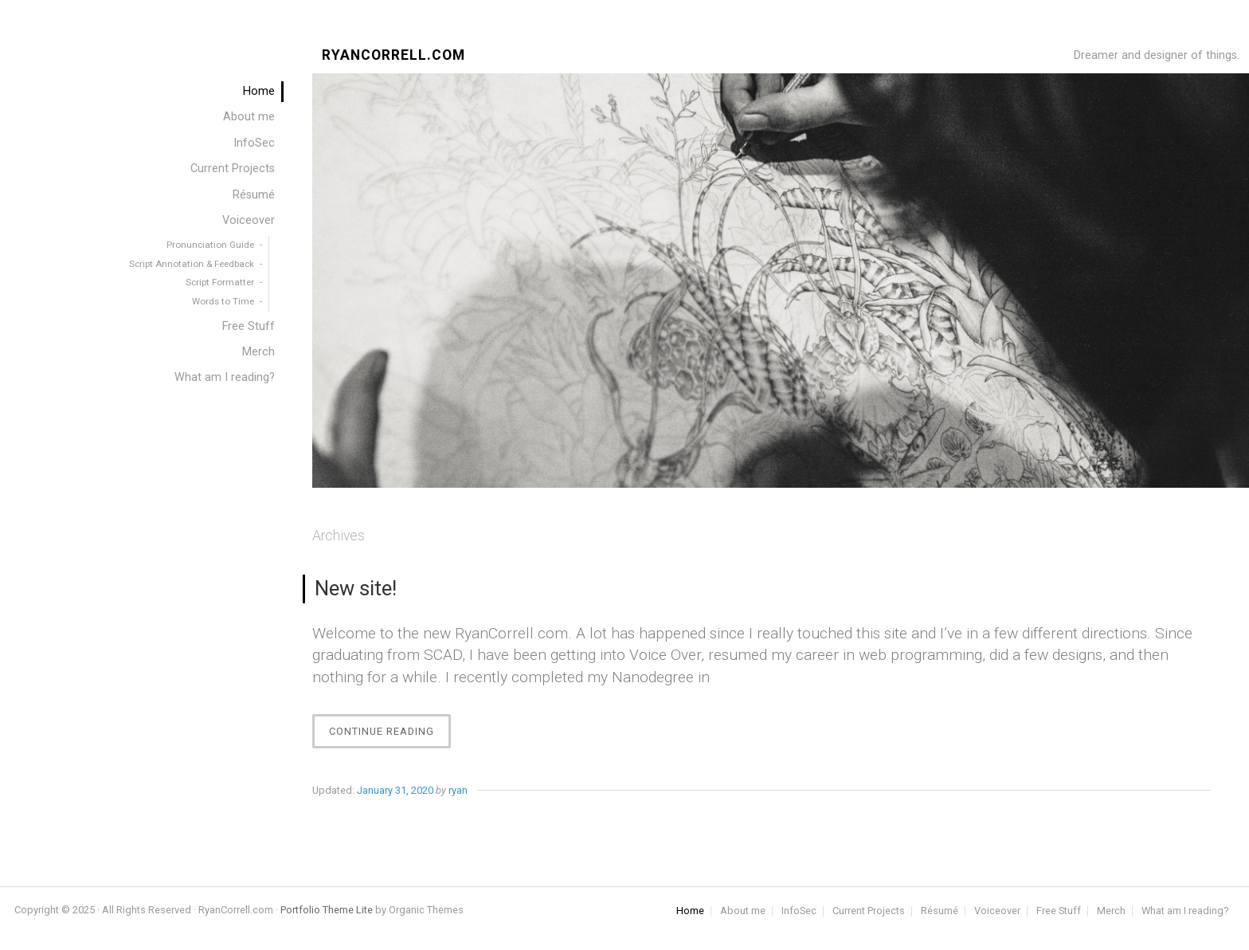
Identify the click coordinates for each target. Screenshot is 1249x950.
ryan (458, 790)
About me (249, 117)
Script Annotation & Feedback (191, 263)
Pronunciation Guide (210, 244)
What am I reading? (224, 377)
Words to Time (223, 301)
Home (259, 91)
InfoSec (254, 143)
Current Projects (232, 168)
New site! (356, 588)
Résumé (254, 195)
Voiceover (248, 220)
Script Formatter (220, 282)
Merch (258, 352)
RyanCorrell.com (393, 55)
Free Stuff (248, 326)
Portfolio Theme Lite (326, 910)
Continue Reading (390, 735)
